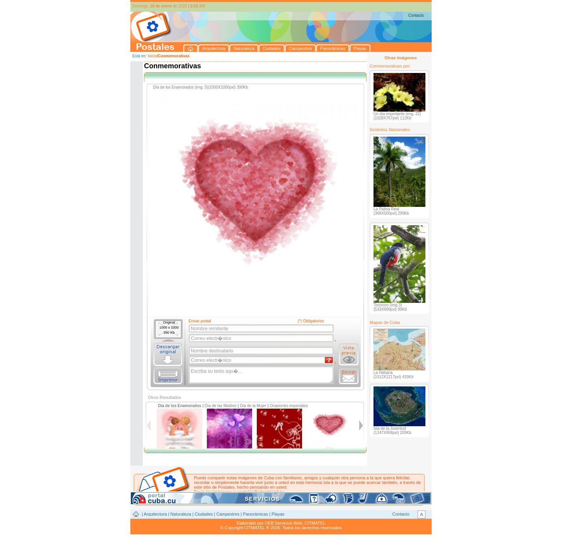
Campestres (227, 514)
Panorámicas (255, 514)
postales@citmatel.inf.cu (260, 491)
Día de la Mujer (253, 406)
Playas (278, 514)
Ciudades (204, 514)
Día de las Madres (221, 406)
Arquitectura (155, 514)
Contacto (416, 15)
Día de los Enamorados (179, 406)
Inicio (152, 56)
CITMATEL (314, 523)
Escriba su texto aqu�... (261, 375)
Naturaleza (181, 514)
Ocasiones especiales (289, 406)
